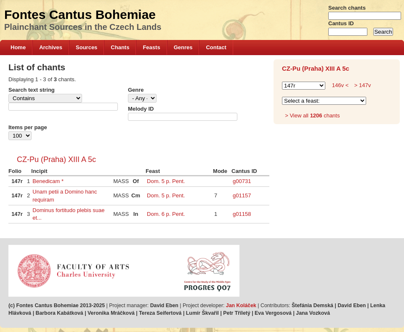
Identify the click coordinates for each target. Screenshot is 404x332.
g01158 (242, 214)
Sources (86, 47)
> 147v (362, 85)
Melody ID (141, 109)
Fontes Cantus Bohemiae (80, 14)
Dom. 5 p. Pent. (166, 181)
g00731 (242, 181)
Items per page (27, 127)
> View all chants (312, 115)
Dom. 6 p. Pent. (166, 214)
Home (18, 47)
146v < (340, 85)
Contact (216, 47)
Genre (136, 90)
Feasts (151, 47)
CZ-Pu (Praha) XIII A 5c (56, 159)
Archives (50, 47)
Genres (183, 47)
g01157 (242, 195)
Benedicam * (48, 181)
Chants (120, 47)
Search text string (31, 90)
